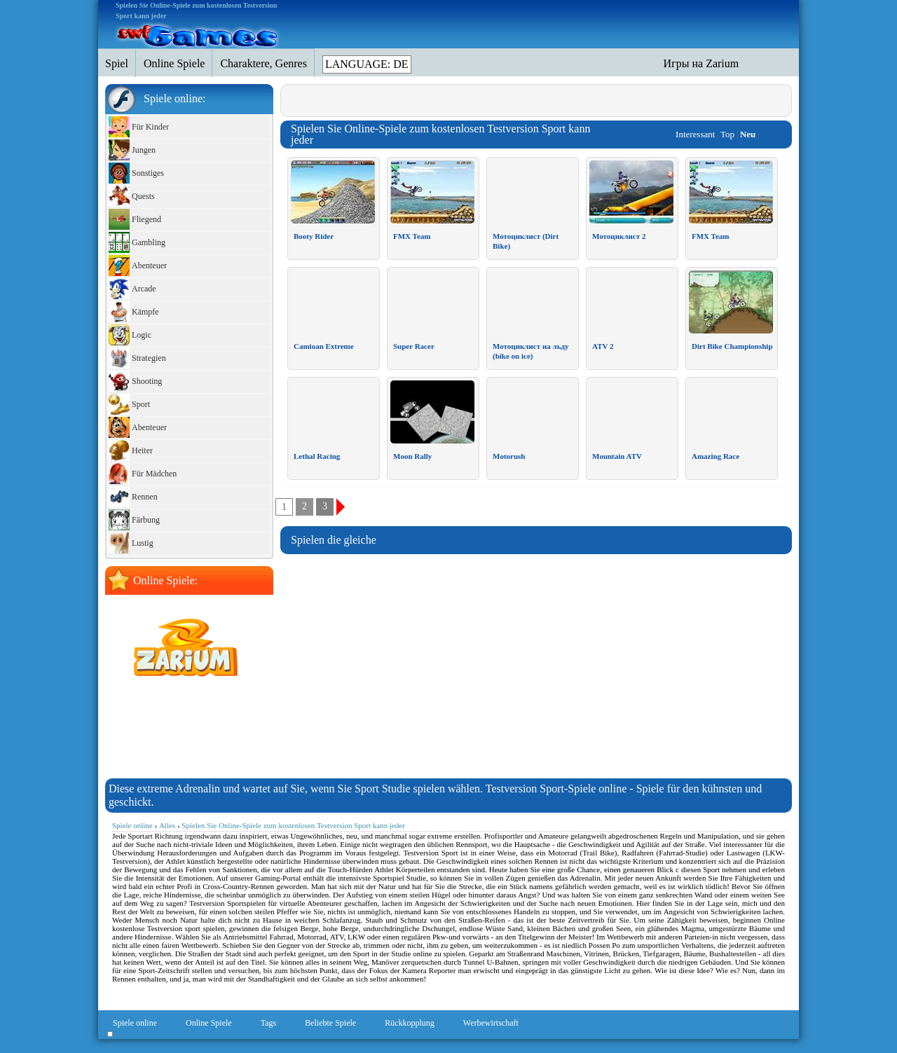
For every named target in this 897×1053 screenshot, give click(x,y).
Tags (269, 1023)
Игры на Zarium (701, 63)
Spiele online (135, 1023)
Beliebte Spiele (330, 1023)
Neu (747, 134)
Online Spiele (209, 1023)
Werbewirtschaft (491, 1023)
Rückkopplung (409, 1023)
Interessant (695, 134)
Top (727, 134)
